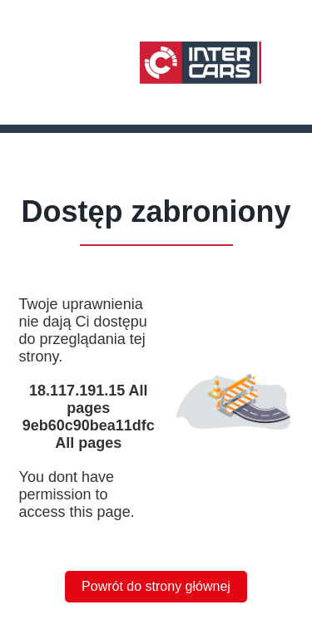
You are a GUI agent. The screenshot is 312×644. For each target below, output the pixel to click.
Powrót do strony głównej (156, 586)
